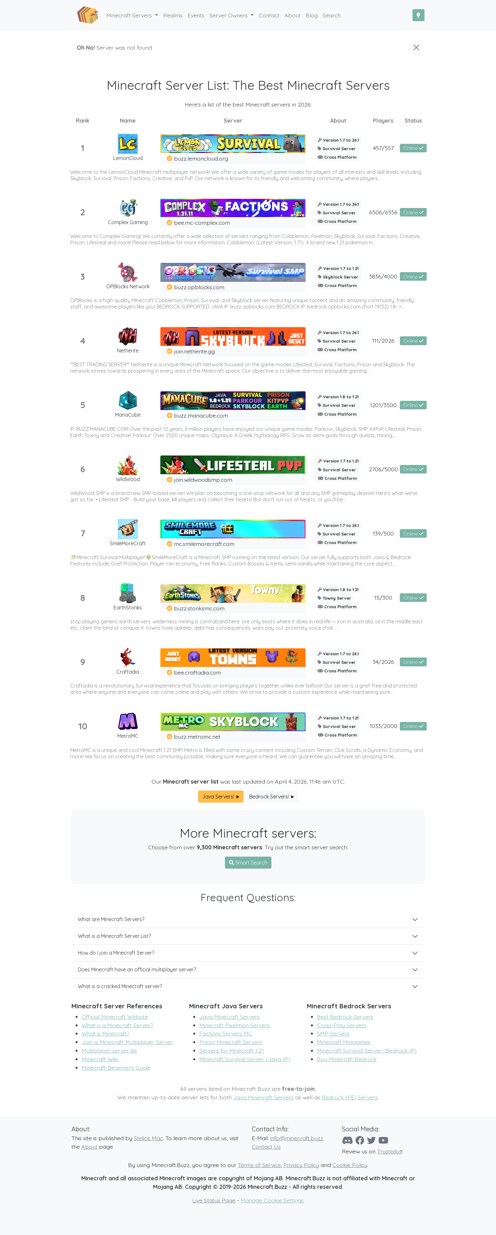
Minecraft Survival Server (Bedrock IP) (367, 1050)
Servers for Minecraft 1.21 (231, 1050)
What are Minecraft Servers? (111, 919)
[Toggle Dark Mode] (418, 15)
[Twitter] (371, 1140)
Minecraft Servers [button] (129, 15)
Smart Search (248, 862)
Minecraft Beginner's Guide (116, 1067)
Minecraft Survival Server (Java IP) (244, 1058)
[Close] (416, 47)
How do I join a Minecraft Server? (116, 953)
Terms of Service (259, 1164)
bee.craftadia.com (197, 672)
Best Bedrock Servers (345, 1016)
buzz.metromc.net (197, 736)
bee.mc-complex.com (202, 222)
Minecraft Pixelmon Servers (234, 1025)
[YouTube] (383, 1140)
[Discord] (347, 1140)
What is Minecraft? (105, 1033)
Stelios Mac (148, 1137)
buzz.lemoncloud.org (201, 158)
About (89, 1146)
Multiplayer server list (109, 1050)
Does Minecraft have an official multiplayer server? (137, 969)
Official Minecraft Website (115, 1016)
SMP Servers (333, 1033)
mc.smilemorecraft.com (204, 543)
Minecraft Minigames (343, 1041)
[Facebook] (360, 1140)
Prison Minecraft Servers (230, 1041)
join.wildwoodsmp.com (203, 479)
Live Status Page (213, 1200)
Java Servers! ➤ (220, 796)
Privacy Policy (301, 1164)
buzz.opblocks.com (199, 287)
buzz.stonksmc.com (199, 608)
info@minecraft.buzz (296, 1137)
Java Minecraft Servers (229, 1016)
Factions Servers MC (225, 1033)
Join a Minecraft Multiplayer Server (127, 1041)
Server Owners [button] (229, 15)
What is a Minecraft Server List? (114, 936)
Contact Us (266, 1146)
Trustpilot (389, 1151)
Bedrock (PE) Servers (350, 1097)
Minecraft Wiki (100, 1058)
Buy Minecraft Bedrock (347, 1058)
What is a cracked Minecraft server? (120, 986)
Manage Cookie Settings (272, 1200)
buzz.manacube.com (201, 415)
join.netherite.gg (194, 351)
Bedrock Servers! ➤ (271, 796)
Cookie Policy (349, 1164)
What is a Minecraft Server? (117, 1025)
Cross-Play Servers (341, 1025)
